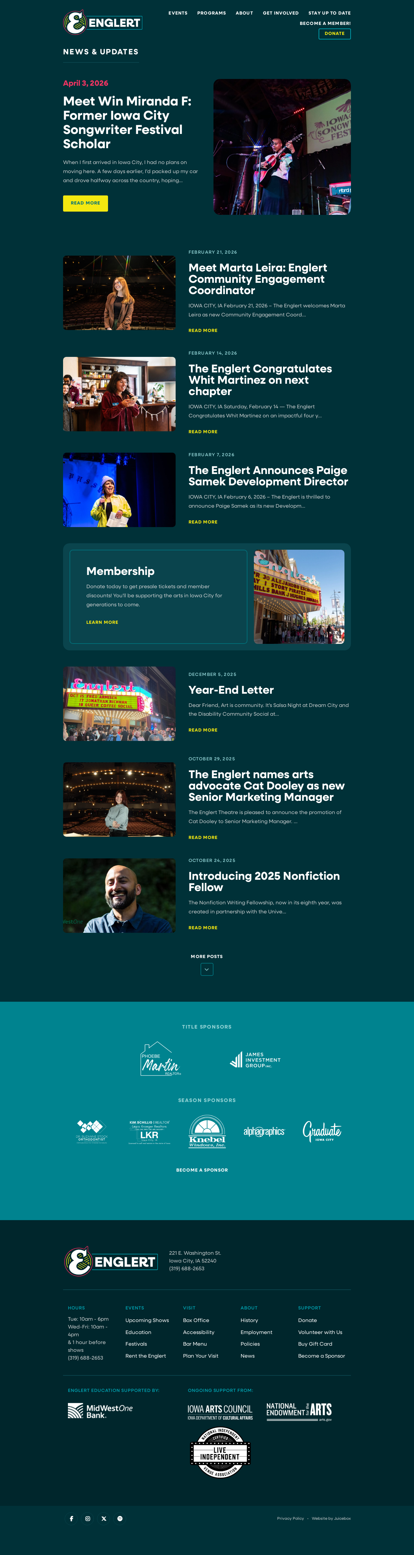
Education (138, 1332)
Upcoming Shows (147, 1320)
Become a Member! (325, 23)
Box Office (196, 1320)
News (248, 1356)
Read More (85, 206)
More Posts (207, 956)
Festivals (136, 1344)
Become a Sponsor (202, 1170)
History (249, 1320)
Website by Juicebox (331, 1519)
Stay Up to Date (330, 13)
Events (178, 13)
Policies (250, 1344)
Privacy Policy (290, 1519)
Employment (256, 1332)
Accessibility (198, 1332)
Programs (211, 13)
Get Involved (281, 13)
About (244, 13)
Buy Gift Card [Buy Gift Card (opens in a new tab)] (315, 1344)
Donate (307, 1320)
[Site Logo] (103, 22)
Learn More (102, 622)
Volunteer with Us (320, 1332)
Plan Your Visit (200, 1356)
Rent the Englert (145, 1356)
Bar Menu (195, 1344)
